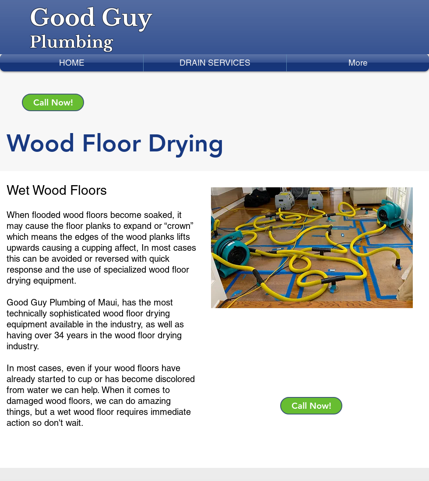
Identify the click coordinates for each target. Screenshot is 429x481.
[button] (215, 62)
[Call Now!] (53, 102)
